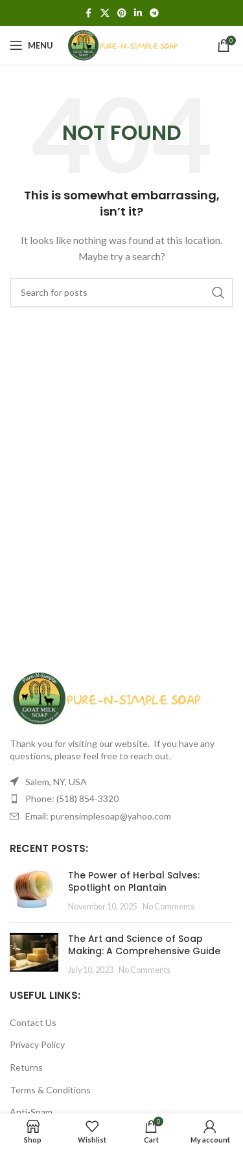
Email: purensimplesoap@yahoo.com (98, 815)
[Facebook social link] (89, 13)
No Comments (168, 906)
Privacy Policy (37, 1044)
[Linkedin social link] (138, 13)
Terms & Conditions (50, 1089)
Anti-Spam (31, 1111)
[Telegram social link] (154, 13)
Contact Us (33, 1022)
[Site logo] (122, 44)
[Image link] (107, 696)
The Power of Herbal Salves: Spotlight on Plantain (134, 882)
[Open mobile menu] (31, 45)
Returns (26, 1067)
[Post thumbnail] (34, 891)
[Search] (121, 292)
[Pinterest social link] (121, 13)
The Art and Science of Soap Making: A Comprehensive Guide (144, 945)
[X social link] (105, 13)
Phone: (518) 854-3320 (72, 798)
